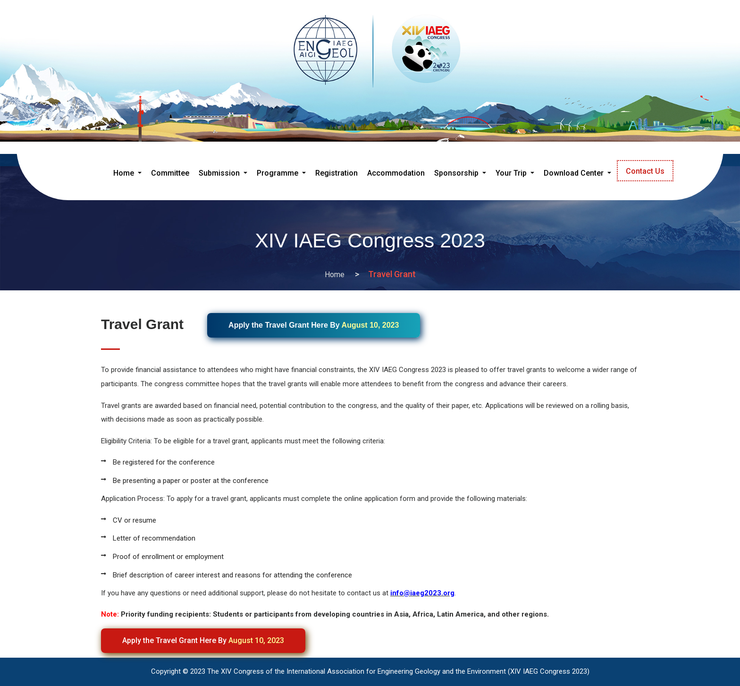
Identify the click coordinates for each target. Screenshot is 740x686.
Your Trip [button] (512, 173)
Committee (170, 173)
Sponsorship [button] (457, 173)
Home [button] (129, 171)
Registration (336, 173)
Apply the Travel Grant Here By (203, 640)
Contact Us (645, 171)
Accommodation (396, 173)
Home (335, 274)
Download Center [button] (574, 173)
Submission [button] (220, 173)
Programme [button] (278, 173)
